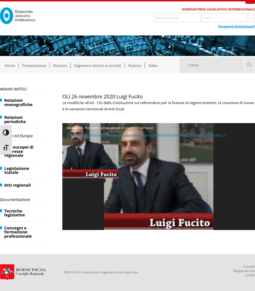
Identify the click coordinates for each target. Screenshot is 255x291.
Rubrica (134, 65)
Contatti (249, 266)
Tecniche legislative (14, 213)
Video (153, 65)
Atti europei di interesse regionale (18, 151)
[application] (158, 176)
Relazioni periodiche (15, 119)
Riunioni (60, 65)
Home (10, 65)
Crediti (250, 275)
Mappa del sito (244, 271)
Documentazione (15, 199)
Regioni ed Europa (16, 135)
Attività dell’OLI (13, 89)
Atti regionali (17, 185)
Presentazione (34, 65)
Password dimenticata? (236, 26)
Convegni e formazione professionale (18, 232)
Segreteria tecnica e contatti (97, 65)
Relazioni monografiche (18, 102)
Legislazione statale (16, 170)
